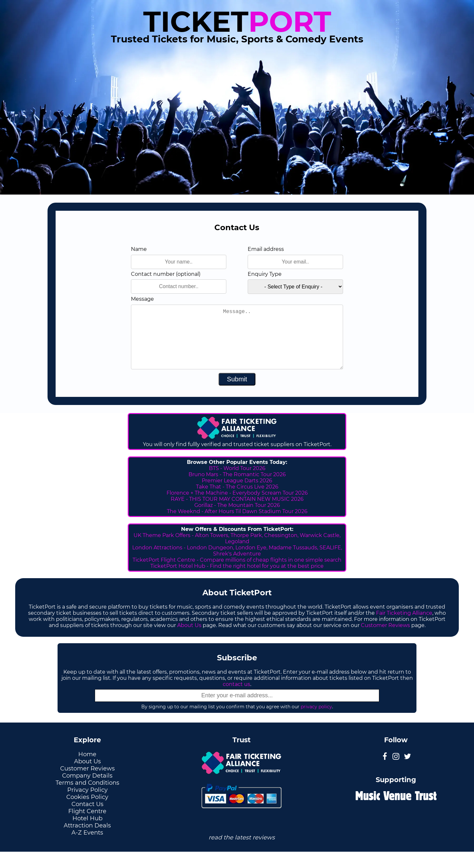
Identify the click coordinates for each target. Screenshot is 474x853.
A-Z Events (87, 832)
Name (139, 249)
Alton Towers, (212, 535)
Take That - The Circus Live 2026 (237, 487)
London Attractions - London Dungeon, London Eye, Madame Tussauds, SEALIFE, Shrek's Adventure (237, 550)
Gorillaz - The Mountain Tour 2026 (237, 505)
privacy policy (316, 707)
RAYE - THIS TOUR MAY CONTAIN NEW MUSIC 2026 (237, 499)
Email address (266, 249)
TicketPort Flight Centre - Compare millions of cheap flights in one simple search (237, 560)
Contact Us (87, 804)
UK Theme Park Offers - (164, 535)
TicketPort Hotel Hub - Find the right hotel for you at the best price (237, 566)
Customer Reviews (385, 625)
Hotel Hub (87, 818)
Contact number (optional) (165, 274)
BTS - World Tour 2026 (237, 468)
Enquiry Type (265, 274)
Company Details (87, 775)
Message (142, 299)
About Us (189, 625)
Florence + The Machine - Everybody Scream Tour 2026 (237, 493)
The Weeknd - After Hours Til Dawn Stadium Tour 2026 (237, 511)
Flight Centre (87, 811)
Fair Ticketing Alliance (404, 613)
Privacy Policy (87, 789)
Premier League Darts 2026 (237, 480)
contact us (236, 684)
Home (87, 754)
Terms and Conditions (87, 782)
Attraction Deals (87, 825)
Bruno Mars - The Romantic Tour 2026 (237, 474)
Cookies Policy (87, 797)
